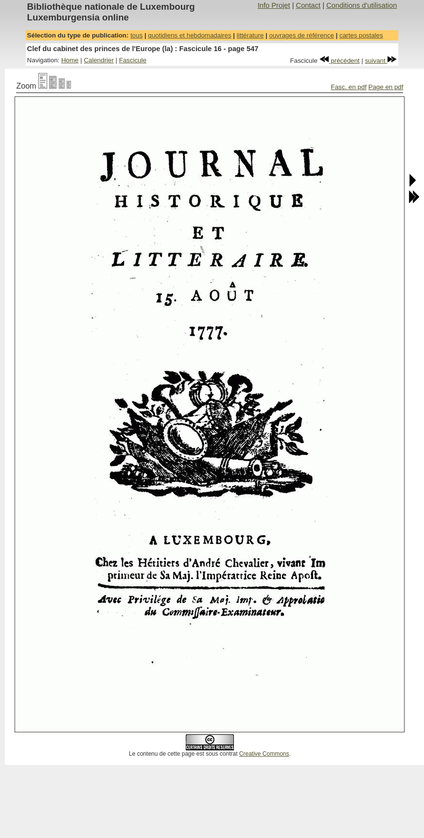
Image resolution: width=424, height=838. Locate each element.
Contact (308, 5)
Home (70, 60)
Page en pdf (386, 87)
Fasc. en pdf (349, 87)
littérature (250, 35)
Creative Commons (264, 753)
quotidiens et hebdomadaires (189, 35)
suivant (381, 60)
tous (136, 35)
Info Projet (274, 5)
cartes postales (361, 35)
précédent (339, 60)
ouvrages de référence (301, 35)
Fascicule (132, 60)
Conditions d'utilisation (361, 5)
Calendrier (99, 60)
